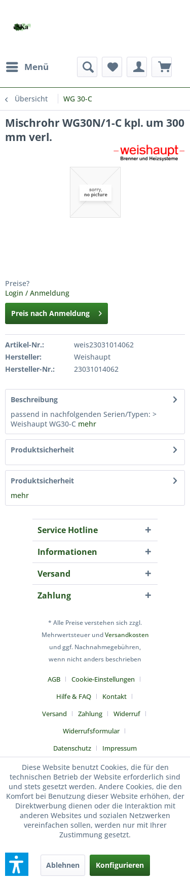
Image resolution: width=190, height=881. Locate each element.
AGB (54, 679)
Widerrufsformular (91, 730)
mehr (87, 424)
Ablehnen (63, 865)
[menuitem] (27, 67)
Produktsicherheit (42, 449)
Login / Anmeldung (37, 293)
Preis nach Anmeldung (56, 311)
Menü (27, 66)
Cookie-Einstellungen (103, 679)
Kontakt (114, 696)
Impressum (119, 748)
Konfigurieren (120, 865)
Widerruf (126, 713)
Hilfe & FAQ (73, 696)
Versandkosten (127, 634)
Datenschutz (72, 748)
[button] (16, 864)
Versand (54, 713)
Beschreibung (34, 399)
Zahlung (90, 713)
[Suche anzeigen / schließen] (87, 67)
